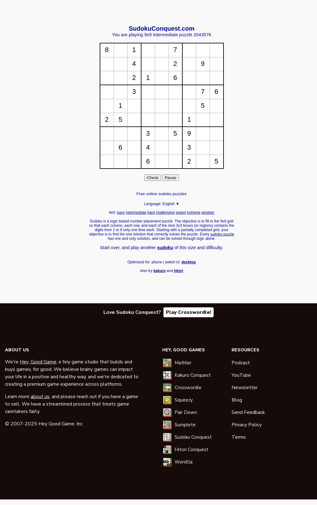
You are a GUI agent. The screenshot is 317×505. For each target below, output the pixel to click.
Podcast (241, 362)
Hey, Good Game (38, 361)
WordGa (184, 462)
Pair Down (186, 412)
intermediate (136, 212)
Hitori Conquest (191, 449)
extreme (193, 212)
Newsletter (245, 387)
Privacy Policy (247, 424)
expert (181, 212)
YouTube (241, 375)
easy (121, 212)
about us (40, 396)
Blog (237, 400)
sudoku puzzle (222, 234)
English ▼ (171, 204)
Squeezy (184, 400)
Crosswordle (188, 387)
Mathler (183, 363)
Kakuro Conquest (193, 375)
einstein (208, 212)
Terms (239, 437)
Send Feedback (248, 412)
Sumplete (185, 425)
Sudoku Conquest (193, 437)
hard (151, 212)
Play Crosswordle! (188, 312)
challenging (165, 212)
